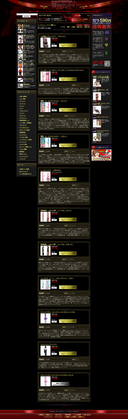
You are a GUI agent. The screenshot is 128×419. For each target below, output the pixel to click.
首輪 (25, 59)
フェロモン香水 (24, 137)
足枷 (25, 40)
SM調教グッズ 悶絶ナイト (45, 414)
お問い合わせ (87, 414)
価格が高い (87, 27)
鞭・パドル (27, 50)
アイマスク (27, 72)
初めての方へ (58, 414)
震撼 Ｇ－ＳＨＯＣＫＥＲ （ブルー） (54, 136)
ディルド (22, 113)
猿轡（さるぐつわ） (29, 35)
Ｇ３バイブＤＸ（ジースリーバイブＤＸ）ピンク (57, 375)
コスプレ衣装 (23, 144)
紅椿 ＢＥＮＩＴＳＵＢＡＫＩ (104, 104)
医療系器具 (27, 84)
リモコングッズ (24, 111)
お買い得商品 (23, 96)
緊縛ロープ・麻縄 (28, 63)
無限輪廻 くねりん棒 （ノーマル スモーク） (57, 244)
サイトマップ (58, 417)
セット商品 (23, 99)
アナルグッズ (23, 125)
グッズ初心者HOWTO (26, 174)
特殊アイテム (23, 154)
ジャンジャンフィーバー (48, 344)
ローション (23, 101)
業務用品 (22, 151)
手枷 (25, 29)
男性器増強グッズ (24, 120)
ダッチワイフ (23, 118)
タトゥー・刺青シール (26, 146)
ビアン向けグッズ (24, 127)
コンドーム (23, 103)
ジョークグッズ (24, 156)
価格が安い (80, 27)
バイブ (21, 108)
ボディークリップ (28, 78)
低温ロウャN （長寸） (103, 90)
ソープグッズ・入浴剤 (26, 139)
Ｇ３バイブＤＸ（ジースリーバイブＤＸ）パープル (57, 312)
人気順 (73, 27)
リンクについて (48, 417)
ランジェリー (23, 142)
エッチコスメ (23, 135)
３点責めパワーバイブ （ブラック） (53, 36)
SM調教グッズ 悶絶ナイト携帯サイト (75, 417)
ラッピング (23, 158)
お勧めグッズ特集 (24, 169)
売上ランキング (24, 171)
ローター (22, 106)
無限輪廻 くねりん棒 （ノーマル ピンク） (56, 210)
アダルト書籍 (23, 149)
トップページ (41, 25)
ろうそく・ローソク (29, 68)
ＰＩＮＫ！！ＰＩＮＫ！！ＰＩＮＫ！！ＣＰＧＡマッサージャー (62, 70)
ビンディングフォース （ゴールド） (103, 131)
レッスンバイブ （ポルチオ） (51, 170)
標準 (68, 27)
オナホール (23, 115)
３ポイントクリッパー (102, 117)
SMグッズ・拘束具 (25, 130)
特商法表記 (68, 414)
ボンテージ (27, 25)
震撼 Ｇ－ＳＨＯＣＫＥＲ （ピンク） (54, 101)
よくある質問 (77, 414)
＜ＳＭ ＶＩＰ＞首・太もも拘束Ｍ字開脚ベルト (104, 77)
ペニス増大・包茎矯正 (26, 123)
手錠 (25, 54)
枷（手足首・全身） (29, 45)
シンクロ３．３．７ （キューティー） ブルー (57, 278)
